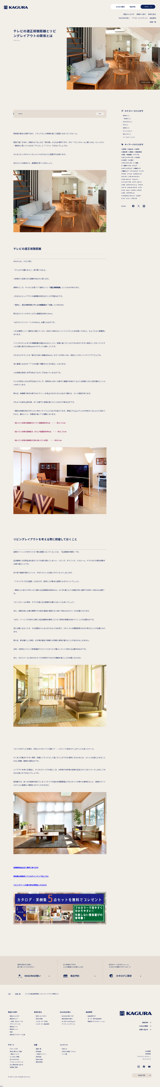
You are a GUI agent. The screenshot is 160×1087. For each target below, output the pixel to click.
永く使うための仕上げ (68, 1021)
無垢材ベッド (14, 1029)
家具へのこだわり (41, 1016)
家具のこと (126, 115)
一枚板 (136, 163)
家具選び (129, 154)
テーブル (136, 154)
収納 (11, 1032)
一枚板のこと (127, 118)
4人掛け (138, 157)
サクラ (139, 190)
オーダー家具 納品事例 (94, 1019)
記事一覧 (18, 994)
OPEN (99, 113)
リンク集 (64, 1054)
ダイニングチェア (127, 168)
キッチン (125, 176)
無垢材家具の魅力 (67, 1019)
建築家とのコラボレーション (96, 1021)
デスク (124, 174)
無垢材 (131, 152)
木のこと (125, 125)
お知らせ (64, 1049)
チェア (135, 165)
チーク (124, 187)
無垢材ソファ (14, 1027)
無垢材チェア (14, 1019)
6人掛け (125, 160)
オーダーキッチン (134, 176)
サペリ (141, 185)
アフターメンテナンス (68, 1024)
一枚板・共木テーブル (16, 1021)
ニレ (128, 198)
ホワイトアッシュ (132, 185)
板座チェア (138, 168)
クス (124, 190)
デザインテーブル (15, 1024)
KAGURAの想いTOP (68, 1016)
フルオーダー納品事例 (42, 1024)
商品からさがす (14, 1016)
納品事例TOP (92, 1016)
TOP (9, 994)
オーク (140, 182)
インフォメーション (129, 137)
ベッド (130, 174)
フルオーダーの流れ (42, 1021)
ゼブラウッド (131, 193)
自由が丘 (130, 149)
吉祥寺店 (38, 1057)
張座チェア (126, 171)
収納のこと (126, 128)
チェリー (135, 179)
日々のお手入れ (14, 1059)
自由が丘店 (39, 1059)
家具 (124, 154)
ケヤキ (134, 190)
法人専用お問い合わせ (16, 1065)
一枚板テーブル (127, 165)
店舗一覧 (38, 1049)
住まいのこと (127, 134)
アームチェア (134, 171)
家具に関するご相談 (16, 1051)
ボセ (124, 193)
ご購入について (14, 1054)
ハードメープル (127, 182)
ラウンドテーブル (127, 163)
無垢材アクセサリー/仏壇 (17, 1034)
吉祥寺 (137, 149)
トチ (140, 187)
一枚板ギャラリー (41, 1054)
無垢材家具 (139, 152)
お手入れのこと (127, 122)
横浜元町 (125, 152)
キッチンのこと (127, 131)
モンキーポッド (132, 187)
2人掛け (131, 160)
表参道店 (38, 1051)
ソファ (142, 171)
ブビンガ (134, 198)
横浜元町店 (39, 1062)
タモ (124, 185)
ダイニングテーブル (128, 157)
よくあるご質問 (14, 1057)
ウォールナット (127, 179)
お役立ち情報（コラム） (69, 1051)
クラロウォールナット (129, 196)
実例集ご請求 (14, 1067)
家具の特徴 (39, 1019)
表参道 (124, 149)
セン (128, 190)
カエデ (139, 196)
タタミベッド (138, 174)
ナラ (134, 182)
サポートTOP (14, 1049)
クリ (124, 198)
